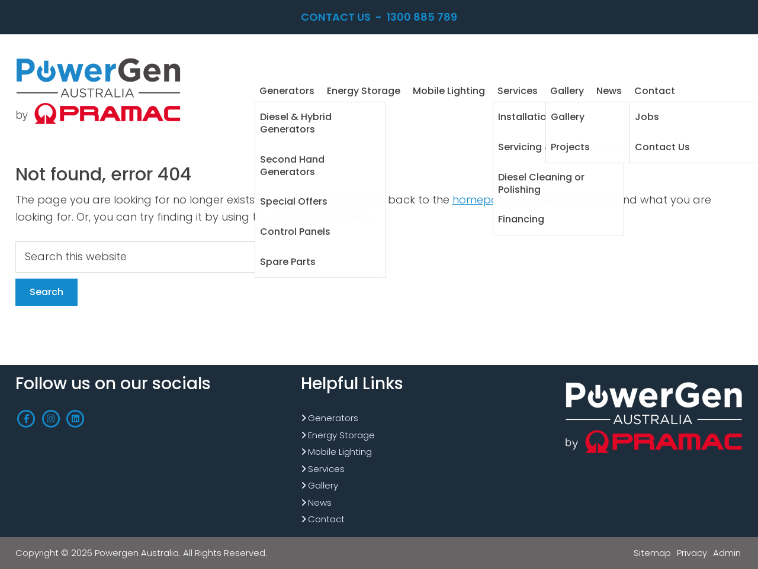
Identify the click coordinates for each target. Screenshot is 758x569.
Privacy (692, 553)
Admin (727, 553)
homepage (482, 199)
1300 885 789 (422, 16)
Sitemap (652, 553)
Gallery (323, 485)
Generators (333, 418)
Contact (326, 519)
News (320, 502)
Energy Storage (341, 435)
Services (326, 469)
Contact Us (336, 16)
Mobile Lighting (340, 451)
